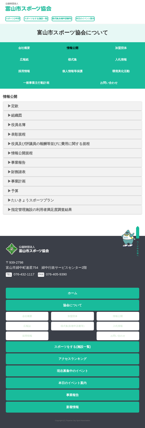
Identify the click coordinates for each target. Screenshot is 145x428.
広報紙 (24, 59)
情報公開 (72, 48)
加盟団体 (121, 48)
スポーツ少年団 (13, 18)
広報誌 (27, 326)
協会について (72, 305)
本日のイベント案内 (85, 18)
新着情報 (72, 407)
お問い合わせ (109, 82)
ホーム (72, 293)
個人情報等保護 (72, 71)
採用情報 (24, 71)
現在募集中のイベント (72, 371)
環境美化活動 (121, 71)
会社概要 (24, 48)
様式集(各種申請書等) (62, 18)
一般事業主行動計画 (36, 82)
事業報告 (72, 395)
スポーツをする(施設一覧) (72, 346)
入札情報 (121, 59)
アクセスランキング (72, 359)
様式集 (72, 59)
